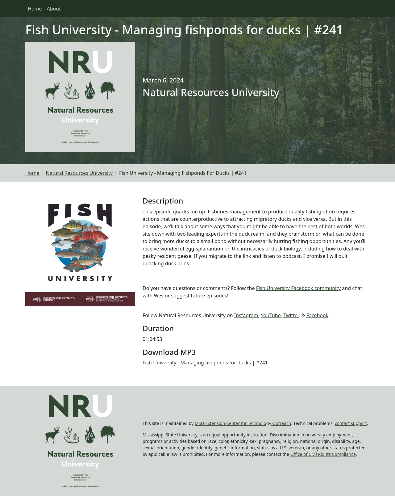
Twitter (291, 315)
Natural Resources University (79, 173)
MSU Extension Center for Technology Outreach (243, 423)
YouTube (271, 315)
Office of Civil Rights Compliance (323, 454)
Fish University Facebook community (298, 288)
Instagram (246, 315)
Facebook (317, 315)
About (54, 8)
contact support (351, 423)
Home (35, 8)
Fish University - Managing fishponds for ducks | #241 (205, 362)
